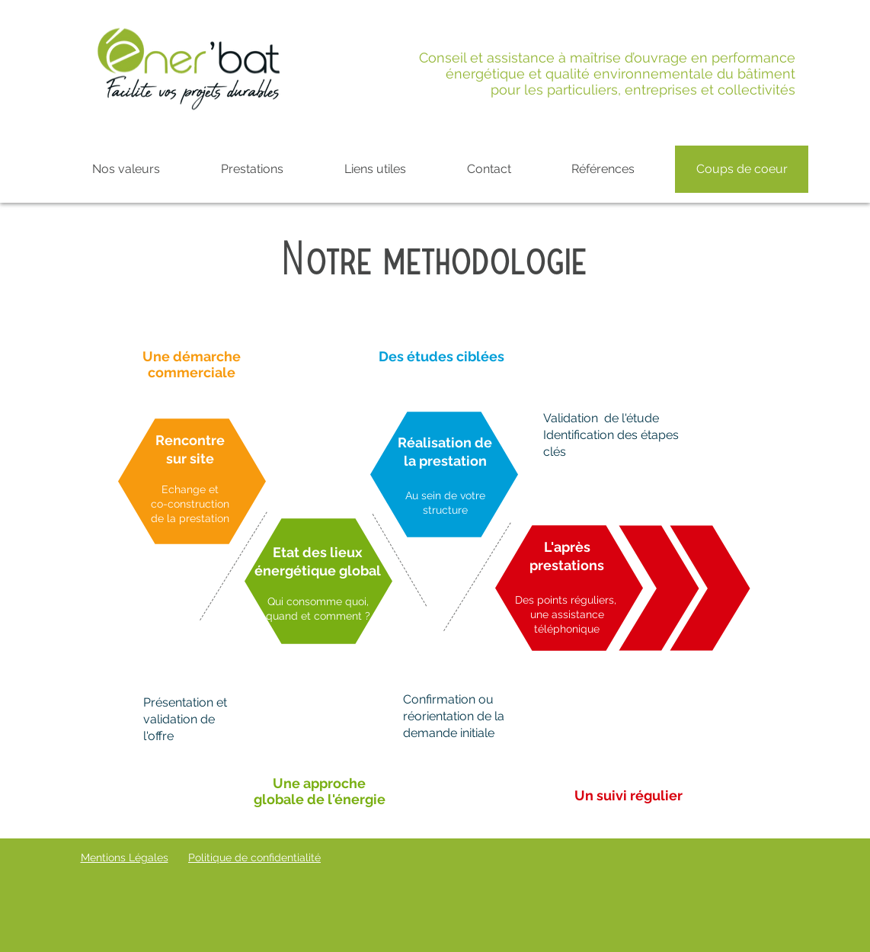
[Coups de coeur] (741, 169)
